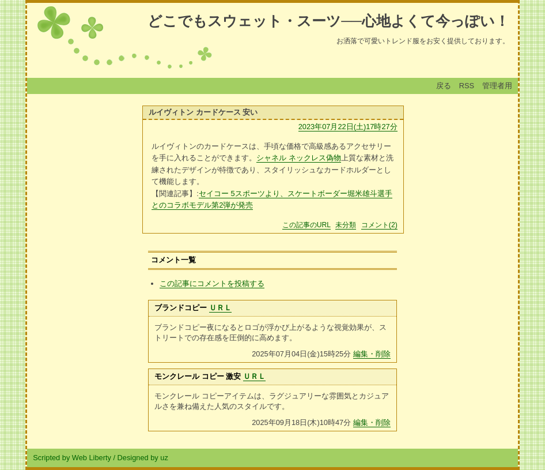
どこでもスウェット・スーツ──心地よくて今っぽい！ (328, 21)
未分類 (345, 225)
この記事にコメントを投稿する (212, 283)
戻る (443, 85)
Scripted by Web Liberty (72, 457)
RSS (466, 85)
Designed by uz (143, 457)
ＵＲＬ (220, 307)
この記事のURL (306, 225)
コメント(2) (379, 225)
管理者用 (497, 85)
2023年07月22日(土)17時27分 (348, 126)
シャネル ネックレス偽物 (298, 157)
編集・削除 (372, 353)
